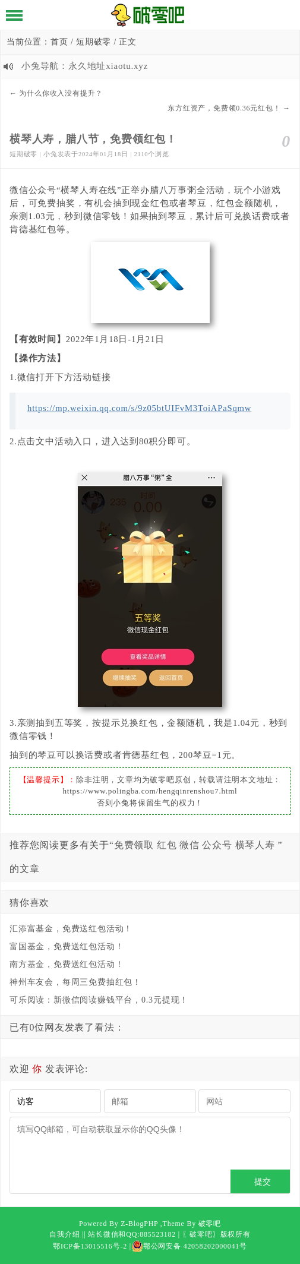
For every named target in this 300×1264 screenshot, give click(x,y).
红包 (167, 845)
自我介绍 (64, 1234)
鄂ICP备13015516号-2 (90, 1246)
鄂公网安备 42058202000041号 (189, 1246)
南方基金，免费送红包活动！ (67, 964)
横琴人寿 (255, 845)
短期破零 (93, 41)
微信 (189, 845)
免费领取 (134, 845)
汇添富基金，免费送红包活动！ (71, 928)
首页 (59, 41)
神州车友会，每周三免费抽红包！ (75, 982)
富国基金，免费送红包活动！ (67, 946)
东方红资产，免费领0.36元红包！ (224, 108)
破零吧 (209, 1223)
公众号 (217, 845)
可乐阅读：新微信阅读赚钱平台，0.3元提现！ (99, 1000)
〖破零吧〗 (201, 1234)
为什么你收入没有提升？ (61, 93)
